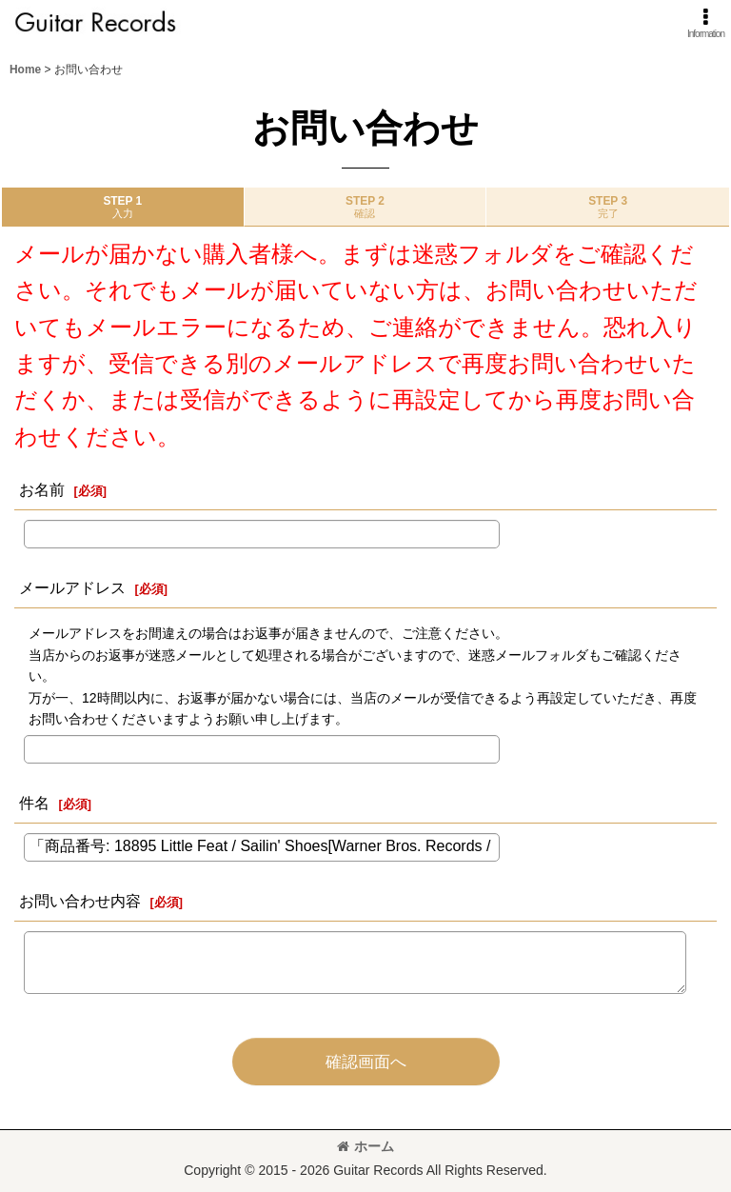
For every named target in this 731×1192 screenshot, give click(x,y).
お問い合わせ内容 (80, 900)
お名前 (42, 489)
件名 (34, 802)
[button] (705, 23)
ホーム (365, 1146)
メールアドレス (72, 587)
